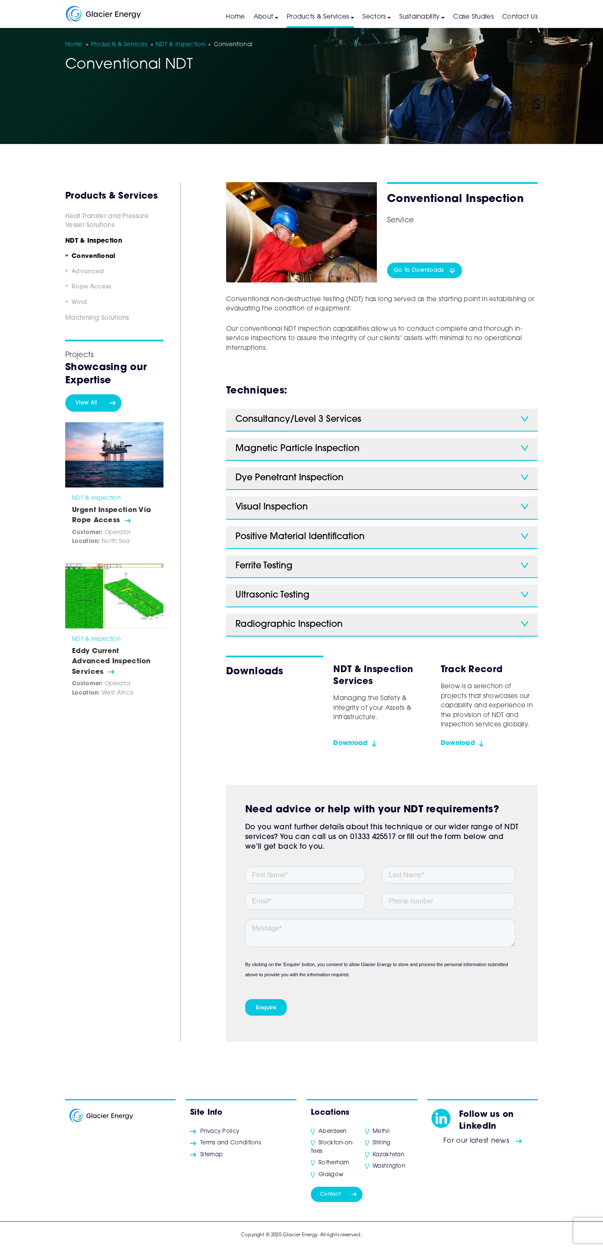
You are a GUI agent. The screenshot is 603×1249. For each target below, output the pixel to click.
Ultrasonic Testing (272, 595)
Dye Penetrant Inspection (289, 478)
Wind (79, 302)
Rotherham (333, 1163)
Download (350, 743)
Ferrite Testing (264, 566)
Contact (330, 1194)
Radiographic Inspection (289, 624)
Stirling (381, 1143)
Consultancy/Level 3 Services (298, 419)
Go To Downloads (419, 270)
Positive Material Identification (300, 536)
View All (86, 403)
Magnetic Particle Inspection (297, 448)
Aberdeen (332, 1131)
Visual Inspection (271, 507)
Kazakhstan (388, 1155)
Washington (389, 1166)
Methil (381, 1131)
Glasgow (330, 1174)
